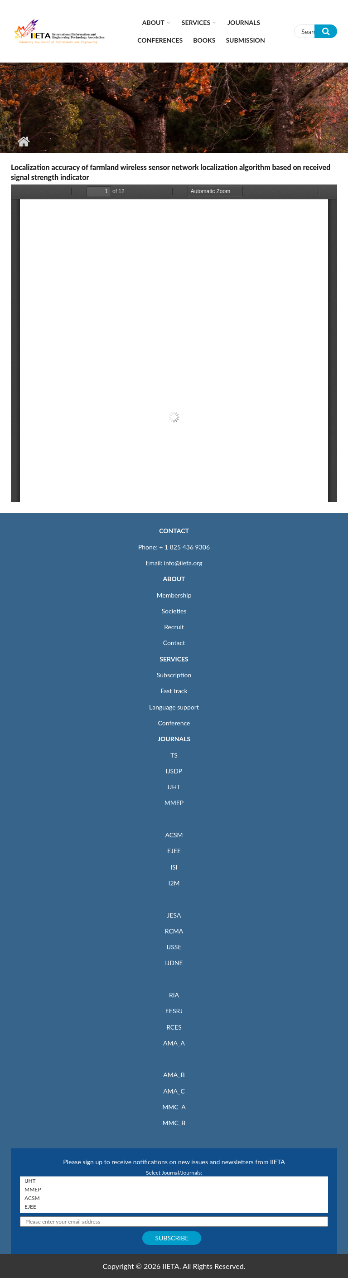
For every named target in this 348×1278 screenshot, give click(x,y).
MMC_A (173, 1107)
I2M (173, 883)
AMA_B (173, 1075)
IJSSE (173, 947)
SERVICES (174, 659)
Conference (174, 723)
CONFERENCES (160, 40)
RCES (174, 1027)
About (153, 22)
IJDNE (174, 963)
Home (23, 141)
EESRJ (174, 1011)
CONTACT (174, 531)
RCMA (174, 931)
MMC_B (174, 1123)
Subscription (174, 675)
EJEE (174, 851)
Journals (243, 22)
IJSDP (174, 771)
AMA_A (174, 1043)
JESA (174, 915)
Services (196, 22)
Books (204, 40)
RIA (174, 995)
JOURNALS (174, 739)
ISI (173, 867)
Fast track (173, 691)
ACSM (174, 835)
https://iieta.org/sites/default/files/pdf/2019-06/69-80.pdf (174, 343)
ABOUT (174, 579)
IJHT (174, 787)
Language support (174, 707)
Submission (245, 40)
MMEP (174, 803)
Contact (174, 642)
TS (174, 755)
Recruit (174, 627)
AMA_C (174, 1091)
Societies (174, 611)
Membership (173, 595)
